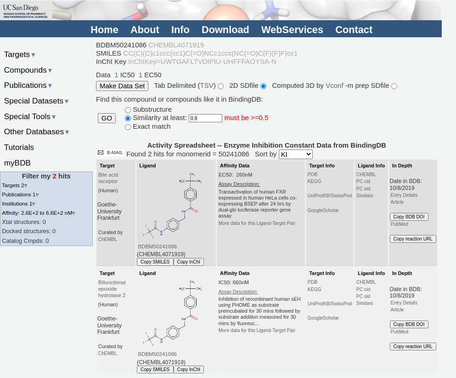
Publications (28, 85)
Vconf (335, 85)
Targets (20, 54)
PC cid (363, 181)
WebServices (292, 29)
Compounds (28, 69)
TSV (207, 85)
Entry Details (404, 195)
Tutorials (19, 147)
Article (397, 202)
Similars (364, 195)
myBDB (17, 162)
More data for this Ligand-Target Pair (257, 223)
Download (225, 29)
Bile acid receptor (108, 178)
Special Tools (30, 116)
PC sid (363, 188)
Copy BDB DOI (409, 216)
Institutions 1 (18, 203)
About (144, 29)
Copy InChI (189, 261)
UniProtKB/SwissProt (330, 195)
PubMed (399, 224)
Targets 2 (14, 185)
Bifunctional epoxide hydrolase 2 (112, 289)
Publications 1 (20, 194)
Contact (353, 29)
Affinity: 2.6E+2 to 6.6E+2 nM (38, 213)
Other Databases (37, 131)
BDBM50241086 (157, 246)
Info (180, 29)
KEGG (314, 181)
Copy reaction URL (413, 238)
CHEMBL (366, 174)
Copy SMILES (155, 261)
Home (104, 29)
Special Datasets (37, 100)
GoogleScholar (323, 210)
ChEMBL (107, 239)
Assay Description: (238, 291)
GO (106, 118)
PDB (312, 174)
